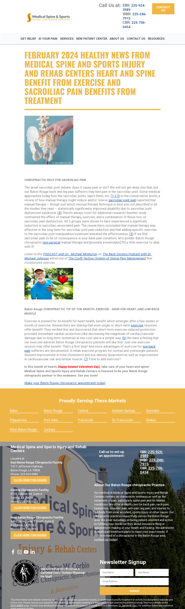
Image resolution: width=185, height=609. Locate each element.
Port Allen (51, 416)
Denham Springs (123, 406)
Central (83, 406)
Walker (151, 416)
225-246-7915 (135, 16)
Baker (14, 406)
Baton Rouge (53, 406)
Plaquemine (18, 416)
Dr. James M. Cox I (128, 601)
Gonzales (152, 406)
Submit (134, 587)
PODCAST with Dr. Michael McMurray (70, 250)
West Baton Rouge (23, 425)
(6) (124, 334)
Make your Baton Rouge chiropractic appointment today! (65, 379)
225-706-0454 (135, 24)
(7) (86, 355)
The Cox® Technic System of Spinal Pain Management (107, 254)
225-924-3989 (135, 7)
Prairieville (85, 416)
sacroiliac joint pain (122, 196)
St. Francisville (122, 416)
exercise (137, 321)
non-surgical (51, 238)
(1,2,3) (115, 192)
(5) (131, 230)
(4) (59, 209)
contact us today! (105, 534)
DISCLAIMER (17, 601)
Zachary (49, 425)
